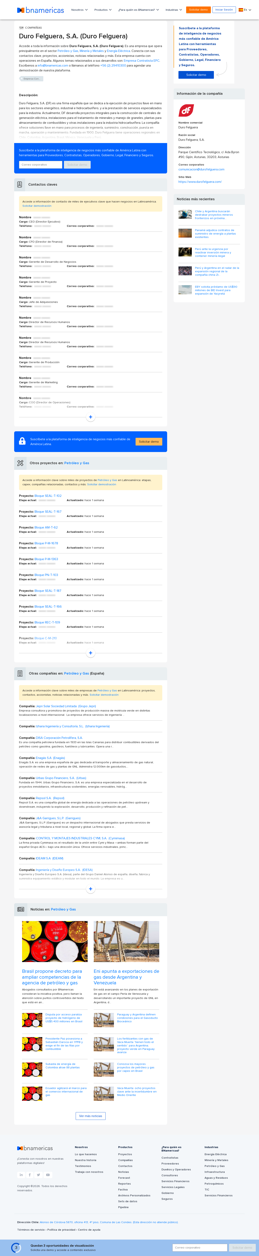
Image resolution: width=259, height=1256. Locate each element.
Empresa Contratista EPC (141, 60)
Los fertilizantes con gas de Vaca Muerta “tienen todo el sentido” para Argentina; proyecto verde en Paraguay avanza (136, 1045)
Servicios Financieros (175, 1181)
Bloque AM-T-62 (46, 527)
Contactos (125, 1166)
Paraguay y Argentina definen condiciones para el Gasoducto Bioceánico (137, 1018)
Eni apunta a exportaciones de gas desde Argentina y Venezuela (126, 977)
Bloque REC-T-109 (47, 622)
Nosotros (77, 10)
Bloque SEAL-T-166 (48, 606)
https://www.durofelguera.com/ (200, 181)
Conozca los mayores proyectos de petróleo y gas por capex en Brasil (135, 1067)
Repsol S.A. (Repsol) (50, 798)
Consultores (169, 1175)
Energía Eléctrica (118, 51)
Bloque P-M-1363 (46, 559)
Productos (101, 10)
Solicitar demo (198, 9)
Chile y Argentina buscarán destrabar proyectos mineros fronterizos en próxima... (214, 215)
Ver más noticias (90, 1116)
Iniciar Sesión (224, 9)
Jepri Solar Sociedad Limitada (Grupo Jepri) (66, 706)
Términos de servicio (31, 1229)
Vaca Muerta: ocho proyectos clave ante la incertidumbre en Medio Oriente (137, 1092)
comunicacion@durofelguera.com (201, 169)
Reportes (124, 1183)
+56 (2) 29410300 (113, 65)
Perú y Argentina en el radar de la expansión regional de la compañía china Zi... (217, 271)
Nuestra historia (85, 1160)
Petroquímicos (214, 1183)
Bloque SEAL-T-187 (48, 590)
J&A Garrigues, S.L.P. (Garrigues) (58, 818)
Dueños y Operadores (176, 1169)
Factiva (123, 1189)
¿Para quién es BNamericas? (137, 10)
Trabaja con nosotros (89, 1172)
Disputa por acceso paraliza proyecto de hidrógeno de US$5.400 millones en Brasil (64, 1018)
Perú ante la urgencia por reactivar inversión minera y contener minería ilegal (213, 252)
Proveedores (170, 1163)
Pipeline (123, 1207)
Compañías (125, 1160)
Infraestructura (215, 1172)
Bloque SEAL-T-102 (48, 495)
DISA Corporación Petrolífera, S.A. (59, 737)
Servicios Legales (173, 1187)
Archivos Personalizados (134, 1195)
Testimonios (83, 1166)
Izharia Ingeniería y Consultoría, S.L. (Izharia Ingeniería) (73, 726)
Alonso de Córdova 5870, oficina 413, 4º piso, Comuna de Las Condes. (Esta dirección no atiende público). (109, 1222)
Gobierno (167, 1193)
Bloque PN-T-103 (46, 575)
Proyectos (125, 1154)
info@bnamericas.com (53, 65)
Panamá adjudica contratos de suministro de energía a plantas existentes (215, 234)
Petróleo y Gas (68, 51)
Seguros (167, 1199)
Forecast (124, 1177)
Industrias (172, 10)
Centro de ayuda (89, 1229)
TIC (207, 1189)
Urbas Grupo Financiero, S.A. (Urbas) (61, 778)
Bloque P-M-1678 (46, 543)
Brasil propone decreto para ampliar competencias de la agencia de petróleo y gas (52, 977)
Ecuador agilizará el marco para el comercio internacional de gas (66, 1092)
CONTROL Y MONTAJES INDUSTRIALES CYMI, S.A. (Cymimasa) (80, 838)
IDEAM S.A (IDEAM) (49, 858)
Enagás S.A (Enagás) (50, 758)
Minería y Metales (92, 51)
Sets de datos (127, 1201)
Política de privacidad (61, 1229)
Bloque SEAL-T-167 (48, 511)
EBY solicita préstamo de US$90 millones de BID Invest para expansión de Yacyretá (216, 290)
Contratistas (169, 1157)
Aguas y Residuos (216, 1177)
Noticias (123, 1172)
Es (243, 10)
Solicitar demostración (36, 205)
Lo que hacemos (86, 1154)
